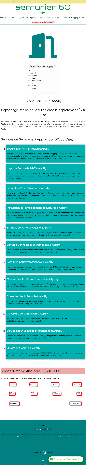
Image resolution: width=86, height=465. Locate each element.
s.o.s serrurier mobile (64, 436)
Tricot (34, 394)
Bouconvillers (75, 404)
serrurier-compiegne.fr (68, 434)
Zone (14, 1)
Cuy (79, 394)
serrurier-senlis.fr (58, 434)
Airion (12, 394)
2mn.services (16, 434)
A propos (43, 1)
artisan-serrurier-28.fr (47, 434)
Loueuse (55, 384)
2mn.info (47, 452)
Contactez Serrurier (66, 459)
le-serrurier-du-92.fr (36, 434)
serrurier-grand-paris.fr (6, 434)
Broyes (13, 384)
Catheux (33, 384)
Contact (72, 1)
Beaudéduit (14, 404)
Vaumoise (77, 384)
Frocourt (57, 394)
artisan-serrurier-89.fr (79, 434)
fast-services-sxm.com (22, 436)
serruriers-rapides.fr (26, 434)
